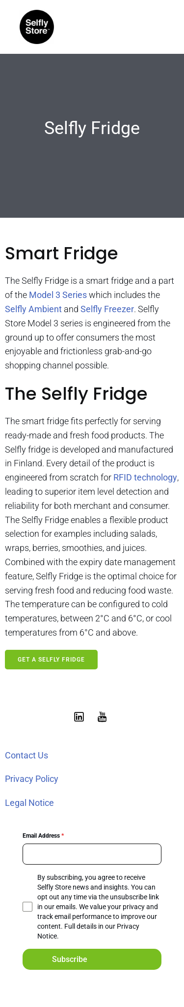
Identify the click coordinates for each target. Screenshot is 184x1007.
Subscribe (69, 959)
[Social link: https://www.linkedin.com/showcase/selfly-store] (80, 716)
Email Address (43, 835)
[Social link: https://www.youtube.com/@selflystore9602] (104, 716)
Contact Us (26, 755)
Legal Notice (29, 803)
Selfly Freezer (107, 309)
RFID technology (144, 477)
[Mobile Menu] (156, 27)
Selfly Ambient (33, 309)
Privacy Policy (31, 779)
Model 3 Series (58, 295)
